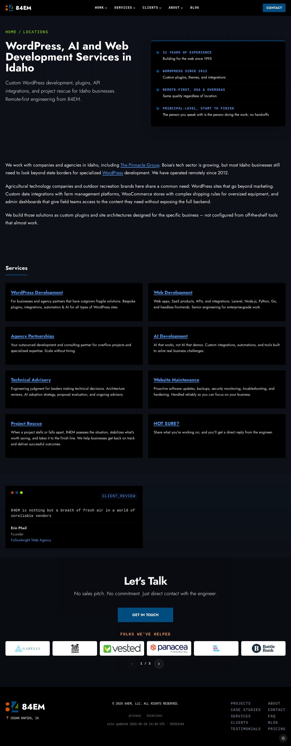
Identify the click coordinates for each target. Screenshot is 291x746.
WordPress (112, 172)
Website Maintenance (176, 386)
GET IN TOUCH (145, 614)
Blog (194, 8)
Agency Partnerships (32, 342)
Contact (274, 7)
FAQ (272, 716)
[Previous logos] (132, 663)
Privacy (135, 716)
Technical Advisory (31, 386)
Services (124, 8)
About (176, 8)
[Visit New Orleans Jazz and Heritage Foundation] (74, 648)
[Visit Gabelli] (27, 648)
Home (11, 32)
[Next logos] (158, 663)
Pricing (277, 729)
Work (101, 8)
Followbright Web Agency (31, 546)
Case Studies (246, 710)
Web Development (173, 299)
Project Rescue (26, 430)
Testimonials (246, 729)
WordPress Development (37, 299)
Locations (35, 32)
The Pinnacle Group (139, 165)
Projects (241, 704)
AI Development (171, 342)
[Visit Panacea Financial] (169, 648)
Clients (152, 8)
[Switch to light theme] (283, 738)
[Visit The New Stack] (216, 648)
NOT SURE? (166, 430)
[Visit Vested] (121, 648)
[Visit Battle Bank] (263, 648)
